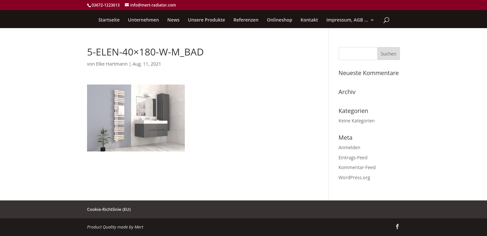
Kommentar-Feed (357, 167)
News (173, 20)
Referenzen (245, 20)
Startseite (109, 20)
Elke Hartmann (112, 64)
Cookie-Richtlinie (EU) (109, 209)
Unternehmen (143, 20)
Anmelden (350, 147)
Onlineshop (279, 20)
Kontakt (309, 20)
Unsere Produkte (206, 20)
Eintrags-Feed (353, 157)
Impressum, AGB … (347, 20)
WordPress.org (354, 177)
